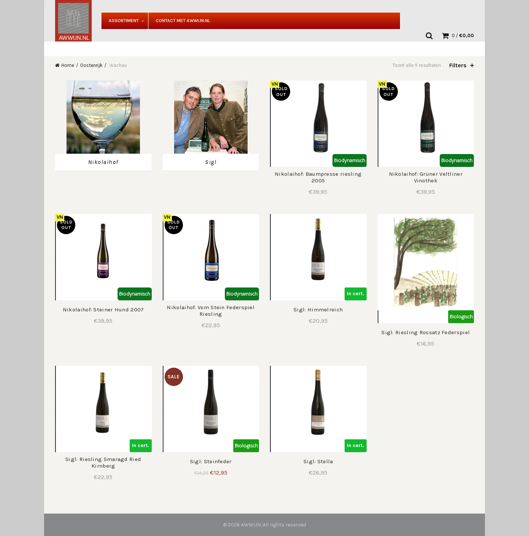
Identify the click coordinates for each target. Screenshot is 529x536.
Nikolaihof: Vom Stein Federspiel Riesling (211, 310)
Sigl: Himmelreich (318, 309)
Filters (458, 65)
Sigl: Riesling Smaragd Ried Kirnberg (103, 462)
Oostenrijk (91, 65)
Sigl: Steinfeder (211, 461)
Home (67, 65)
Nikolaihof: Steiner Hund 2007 (103, 309)
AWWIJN (251, 525)
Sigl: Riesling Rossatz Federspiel (425, 332)
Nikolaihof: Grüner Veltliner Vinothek (426, 177)
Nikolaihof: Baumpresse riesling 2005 (318, 177)
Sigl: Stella (318, 461)
